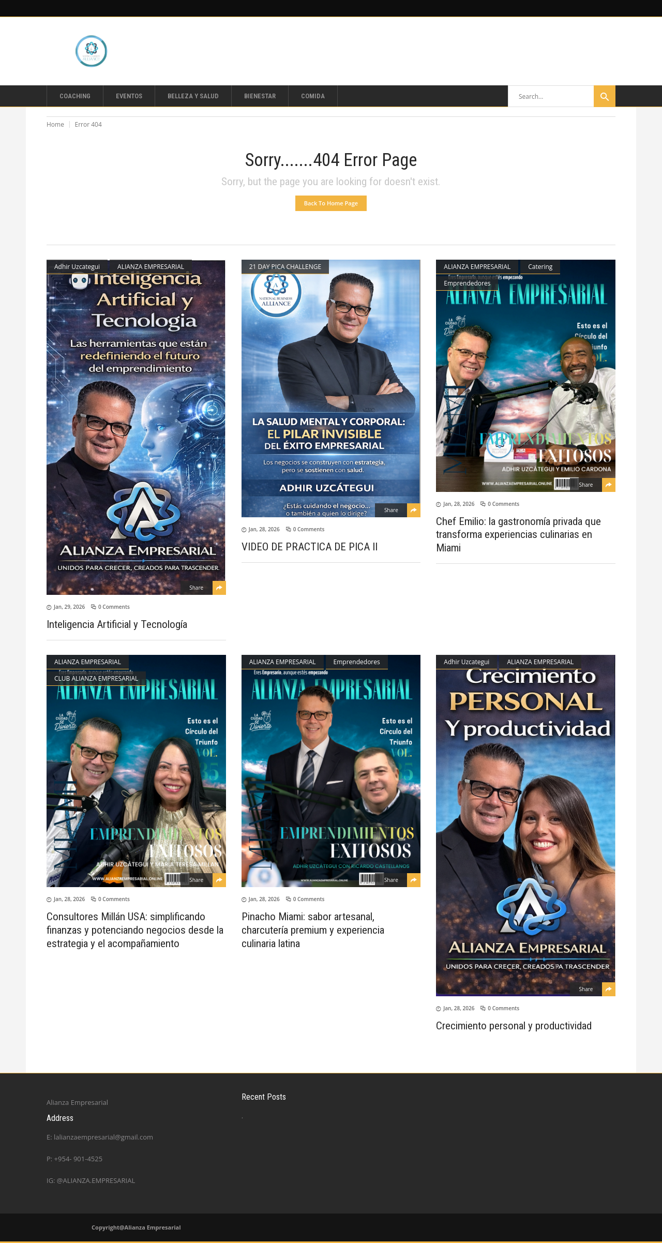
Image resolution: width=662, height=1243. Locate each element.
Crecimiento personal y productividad (514, 1026)
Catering (540, 266)
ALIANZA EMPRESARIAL (150, 266)
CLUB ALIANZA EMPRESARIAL (96, 678)
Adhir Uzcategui (77, 266)
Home (55, 124)
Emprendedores (467, 283)
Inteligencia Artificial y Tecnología (117, 624)
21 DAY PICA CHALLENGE (285, 266)
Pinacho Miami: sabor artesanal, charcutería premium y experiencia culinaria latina (313, 930)
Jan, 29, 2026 (69, 606)
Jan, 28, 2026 (264, 529)
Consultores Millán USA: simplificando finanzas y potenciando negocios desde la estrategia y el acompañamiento (135, 930)
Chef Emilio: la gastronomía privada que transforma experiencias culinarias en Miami (518, 534)
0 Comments (114, 606)
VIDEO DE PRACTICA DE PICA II (310, 547)
